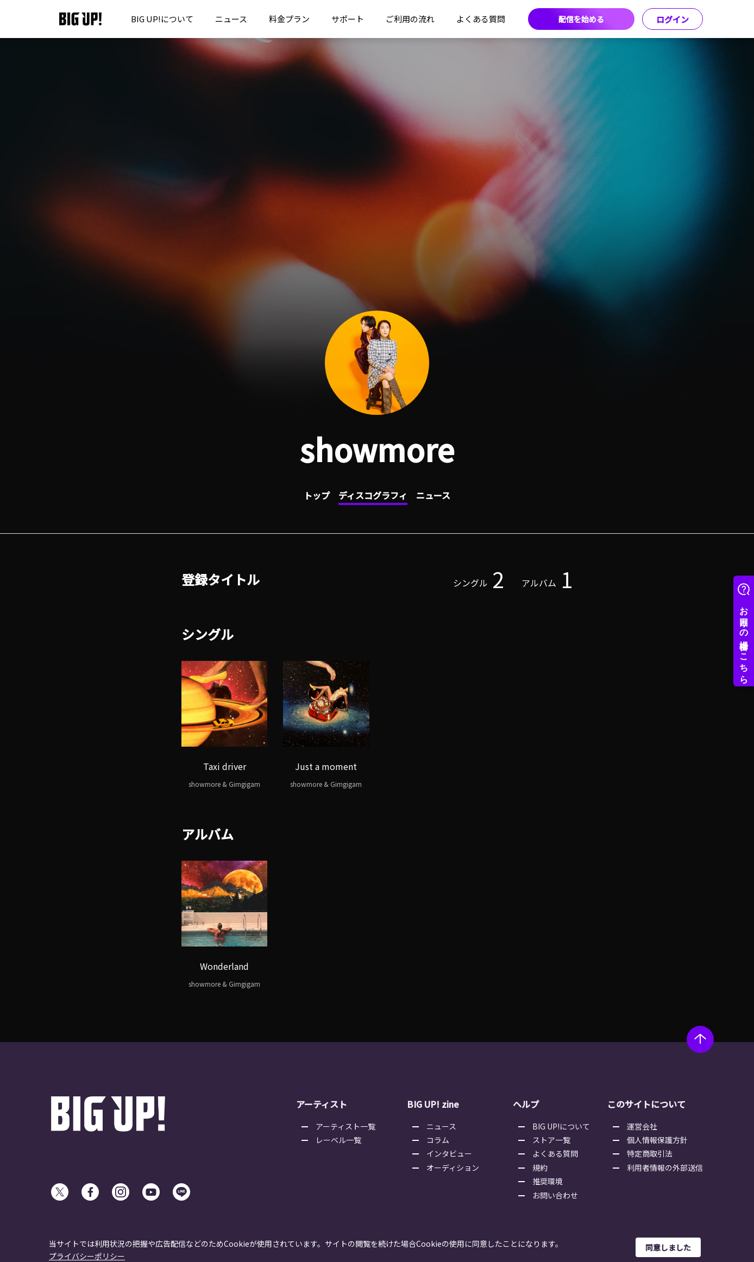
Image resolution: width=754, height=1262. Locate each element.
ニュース (231, 19)
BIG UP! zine (433, 1104)
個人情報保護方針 (657, 1139)
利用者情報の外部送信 (665, 1167)
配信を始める (581, 19)
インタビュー (449, 1153)
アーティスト (321, 1104)
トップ (317, 495)
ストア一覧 (551, 1139)
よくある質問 (480, 19)
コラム (437, 1139)
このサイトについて (646, 1104)
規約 (540, 1167)
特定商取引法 (650, 1153)
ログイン (672, 19)
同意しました (668, 1247)
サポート (347, 19)
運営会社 (642, 1126)
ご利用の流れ (410, 19)
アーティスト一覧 (345, 1126)
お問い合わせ (555, 1195)
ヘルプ (526, 1104)
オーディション (452, 1167)
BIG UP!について (162, 19)
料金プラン (289, 19)
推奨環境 (547, 1181)
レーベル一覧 (338, 1139)
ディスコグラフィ (372, 495)
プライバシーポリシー (87, 1256)
